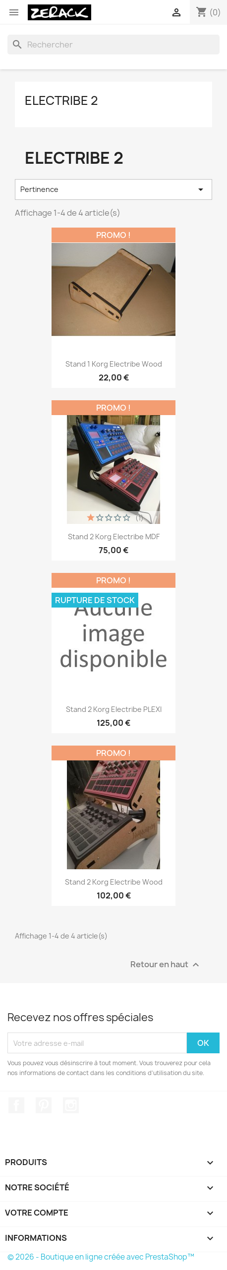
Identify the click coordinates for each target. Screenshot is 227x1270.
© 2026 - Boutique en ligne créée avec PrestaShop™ (100, 1257)
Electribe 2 (61, 100)
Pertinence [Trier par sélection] (113, 189)
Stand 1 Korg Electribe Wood (113, 364)
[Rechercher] (113, 44)
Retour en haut (166, 965)
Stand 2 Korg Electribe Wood (114, 882)
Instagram (71, 1105)
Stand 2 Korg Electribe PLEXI (114, 709)
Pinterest (44, 1105)
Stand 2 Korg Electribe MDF (114, 536)
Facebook (16, 1105)
